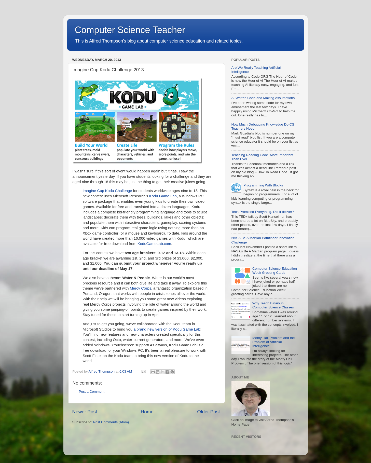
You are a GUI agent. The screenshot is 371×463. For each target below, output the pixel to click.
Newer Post (84, 411)
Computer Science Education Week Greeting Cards (274, 271)
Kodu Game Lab (163, 196)
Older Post (208, 411)
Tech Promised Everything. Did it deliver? (262, 212)
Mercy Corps (140, 288)
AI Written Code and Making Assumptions (263, 98)
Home (147, 411)
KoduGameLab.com (154, 244)
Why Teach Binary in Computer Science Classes (273, 305)
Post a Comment (92, 391)
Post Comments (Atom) (111, 422)
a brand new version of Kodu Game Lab (166, 329)
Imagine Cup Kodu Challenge (107, 191)
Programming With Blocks (263, 185)
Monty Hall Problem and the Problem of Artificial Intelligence (273, 342)
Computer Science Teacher (130, 30)
